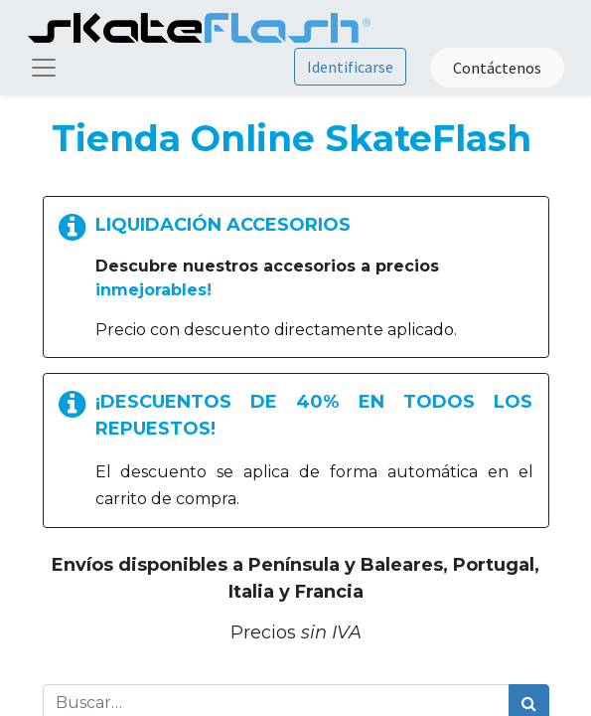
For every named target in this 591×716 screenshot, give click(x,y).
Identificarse (350, 67)
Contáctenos (497, 68)
